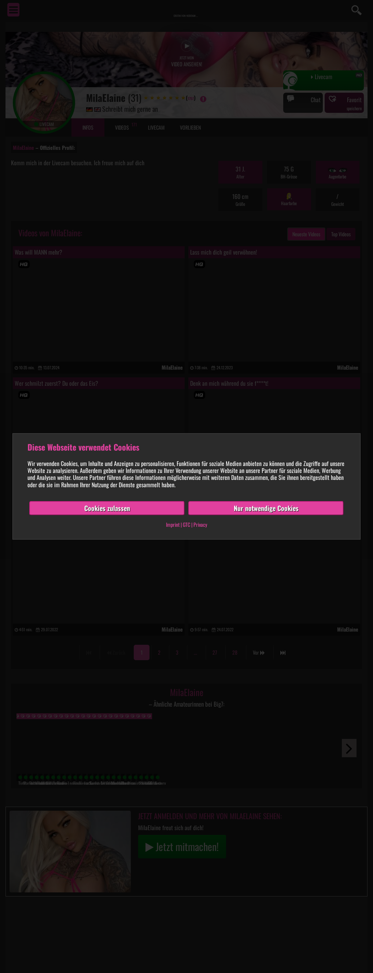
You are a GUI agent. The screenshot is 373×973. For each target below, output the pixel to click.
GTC (186, 524)
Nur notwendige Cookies (266, 508)
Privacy (200, 524)
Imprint (173, 524)
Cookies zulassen (107, 508)
